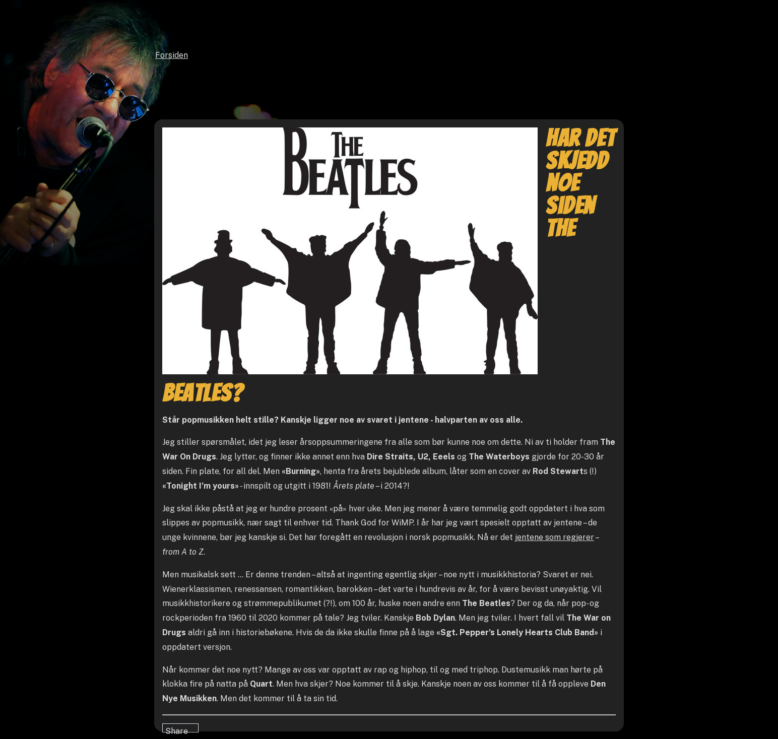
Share (176, 729)
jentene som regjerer (554, 537)
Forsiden (171, 55)
